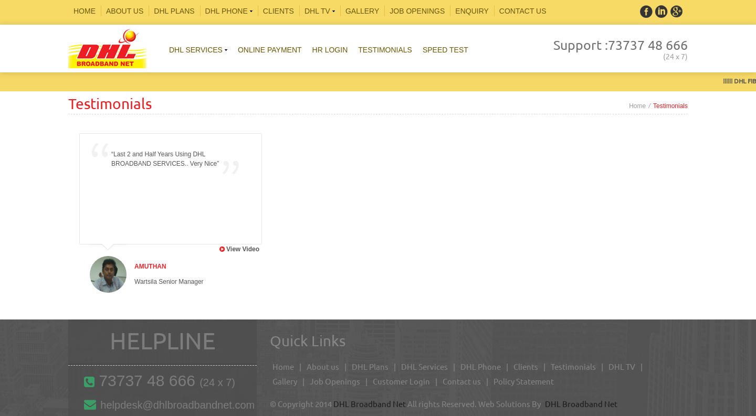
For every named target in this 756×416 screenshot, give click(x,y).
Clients (278, 11)
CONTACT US (523, 11)
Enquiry (472, 11)
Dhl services (199, 50)
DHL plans (174, 11)
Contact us (462, 381)
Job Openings (417, 11)
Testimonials (385, 50)
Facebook (646, 11)
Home (85, 11)
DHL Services (424, 366)
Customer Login (401, 381)
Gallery (362, 11)
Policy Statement (524, 381)
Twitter (661, 11)
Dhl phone (229, 11)
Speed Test (445, 50)
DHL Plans (370, 366)
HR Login (330, 50)
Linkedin (676, 11)
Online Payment (270, 50)
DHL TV (320, 11)
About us (323, 366)
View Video (242, 249)
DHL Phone (480, 366)
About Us (124, 11)
